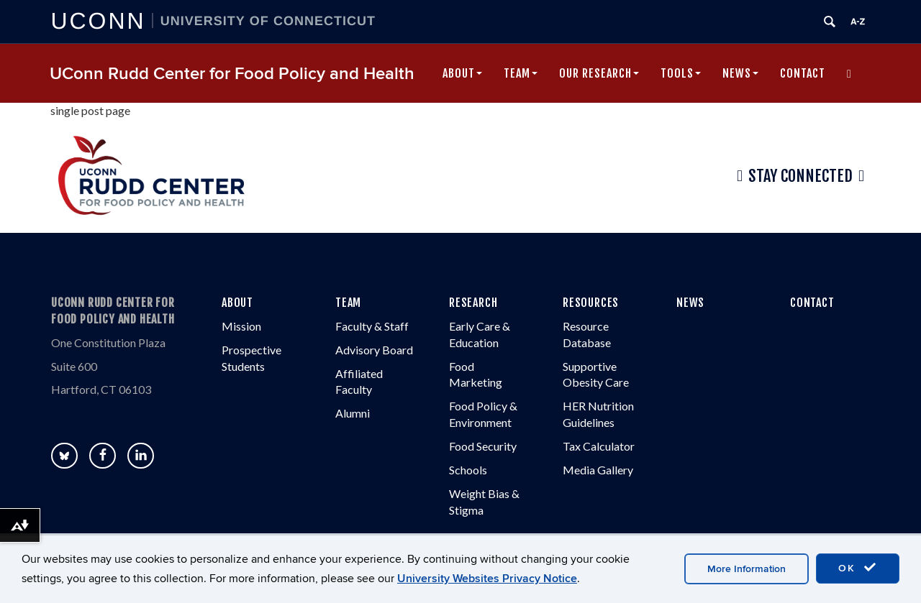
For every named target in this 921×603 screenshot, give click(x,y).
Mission (241, 326)
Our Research (599, 73)
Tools (681, 73)
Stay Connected (800, 176)
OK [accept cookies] (857, 567)
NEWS (690, 302)
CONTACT (812, 302)
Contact (802, 73)
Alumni (352, 413)
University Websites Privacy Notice (487, 578)
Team (520, 73)
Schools (468, 470)
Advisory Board (374, 349)
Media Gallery (598, 470)
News (740, 73)
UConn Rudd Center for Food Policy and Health (232, 73)
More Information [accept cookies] (746, 569)
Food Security (483, 446)
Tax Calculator (599, 446)
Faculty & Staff (372, 326)
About (462, 73)
